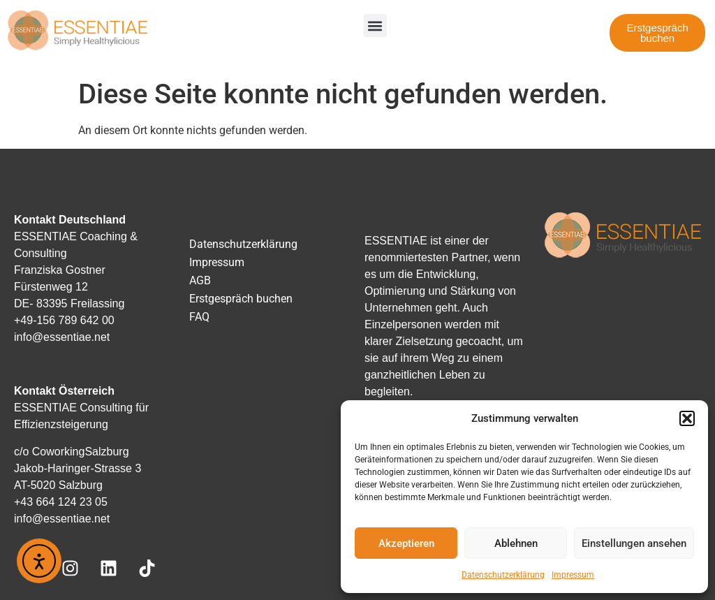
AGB (200, 280)
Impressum (573, 575)
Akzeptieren (406, 543)
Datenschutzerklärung (503, 575)
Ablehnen (516, 543)
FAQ (199, 316)
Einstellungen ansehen (634, 543)
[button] (687, 418)
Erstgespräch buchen (241, 298)
